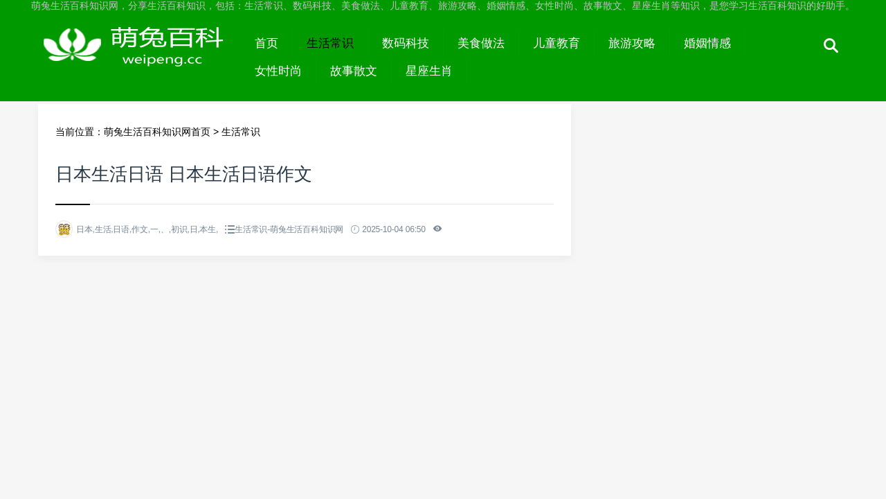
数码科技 (405, 43)
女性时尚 (278, 71)
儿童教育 (556, 43)
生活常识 (330, 43)
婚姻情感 (707, 43)
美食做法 (481, 43)
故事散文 (353, 71)
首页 (266, 43)
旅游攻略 (632, 43)
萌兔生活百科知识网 (139, 56)
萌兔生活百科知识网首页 (157, 131)
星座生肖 (429, 71)
